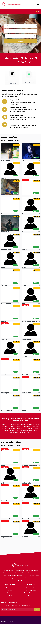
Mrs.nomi (4, 357)
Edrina (24, 178)
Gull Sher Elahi (27, 483)
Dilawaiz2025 (27, 339)
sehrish (4, 178)
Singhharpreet (6, 411)
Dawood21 (25, 519)
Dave (3, 268)
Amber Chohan (6, 519)
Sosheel (4, 196)
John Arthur (5, 375)
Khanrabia (5, 232)
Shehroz (25, 537)
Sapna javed (5, 393)
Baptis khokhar (6, 537)
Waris (24, 411)
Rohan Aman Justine (29, 321)
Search (20, 41)
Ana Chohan (26, 303)
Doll (2, 483)
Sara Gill (25, 250)
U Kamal (25, 214)
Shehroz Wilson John (29, 465)
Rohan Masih (6, 250)
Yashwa (4, 339)
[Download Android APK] (29, 77)
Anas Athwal (26, 393)
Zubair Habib (6, 303)
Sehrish (4, 285)
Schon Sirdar (6, 501)
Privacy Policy (26, 613)
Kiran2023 (25, 285)
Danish (3, 465)
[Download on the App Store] (12, 77)
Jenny (24, 268)
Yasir (24, 160)
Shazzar (4, 214)
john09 (24, 357)
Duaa (24, 501)
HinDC (3, 321)
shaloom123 (5, 160)
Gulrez (24, 196)
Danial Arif (26, 375)
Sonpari (24, 232)
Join (37, 609)
